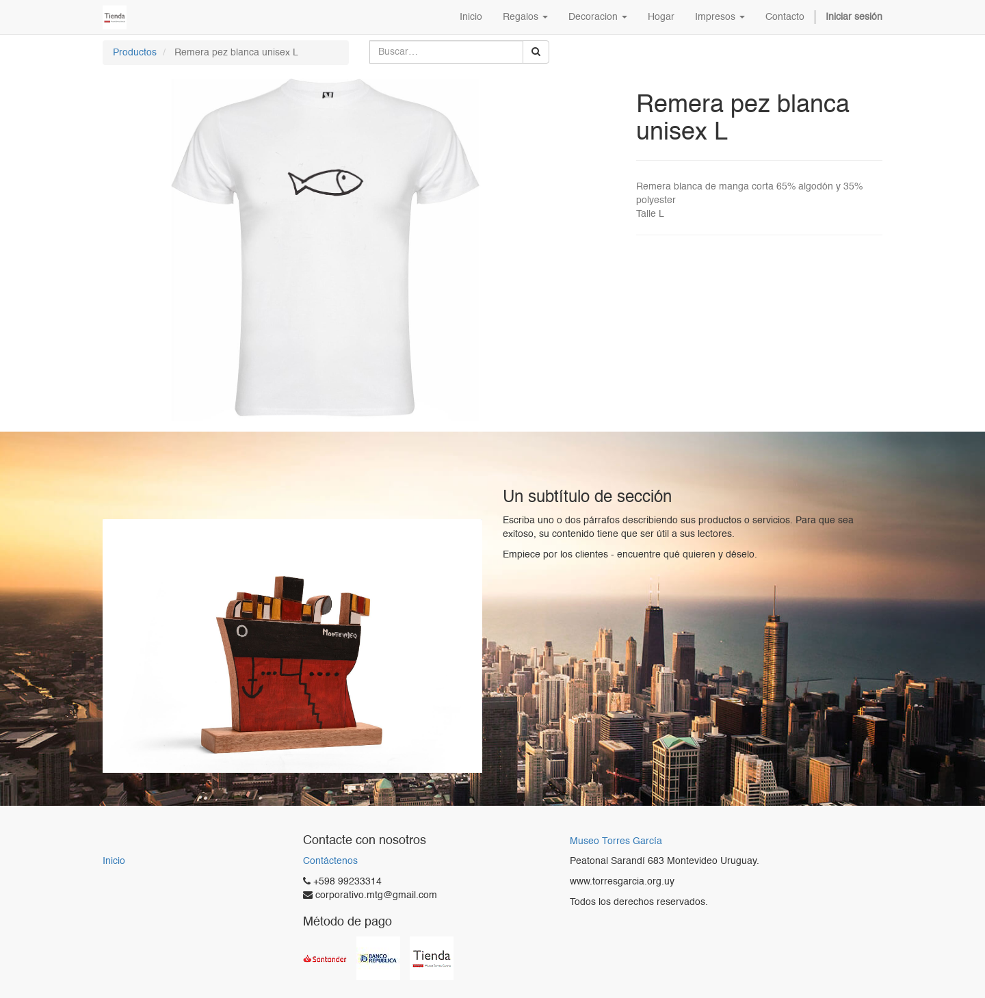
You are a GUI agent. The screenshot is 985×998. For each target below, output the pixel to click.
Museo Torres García (616, 841)
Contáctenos (330, 861)
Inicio (114, 861)
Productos (135, 52)
